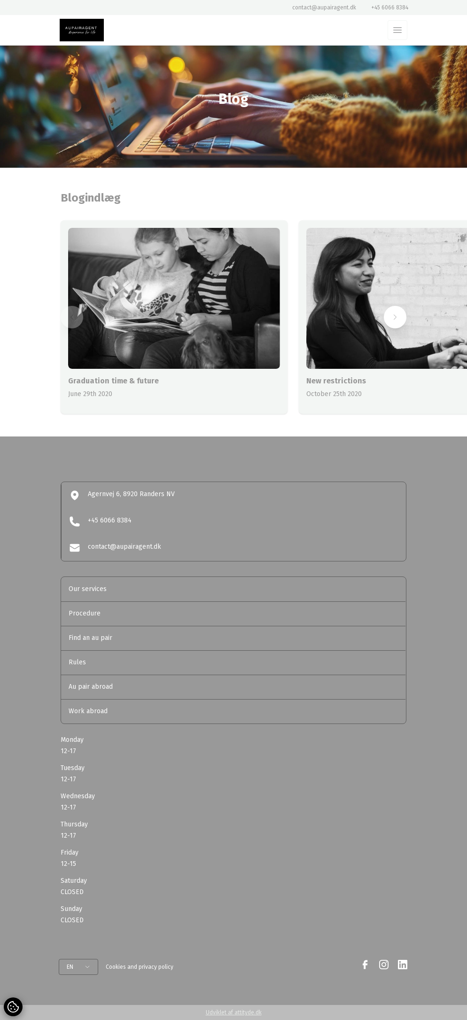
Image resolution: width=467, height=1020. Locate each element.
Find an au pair (90, 638)
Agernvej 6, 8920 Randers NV (122, 495)
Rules (77, 662)
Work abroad (88, 711)
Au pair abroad (91, 687)
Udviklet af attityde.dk (234, 1012)
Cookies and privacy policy (139, 967)
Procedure (85, 613)
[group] (174, 317)
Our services (88, 589)
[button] (72, 317)
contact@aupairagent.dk (324, 7)
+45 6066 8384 (389, 7)
